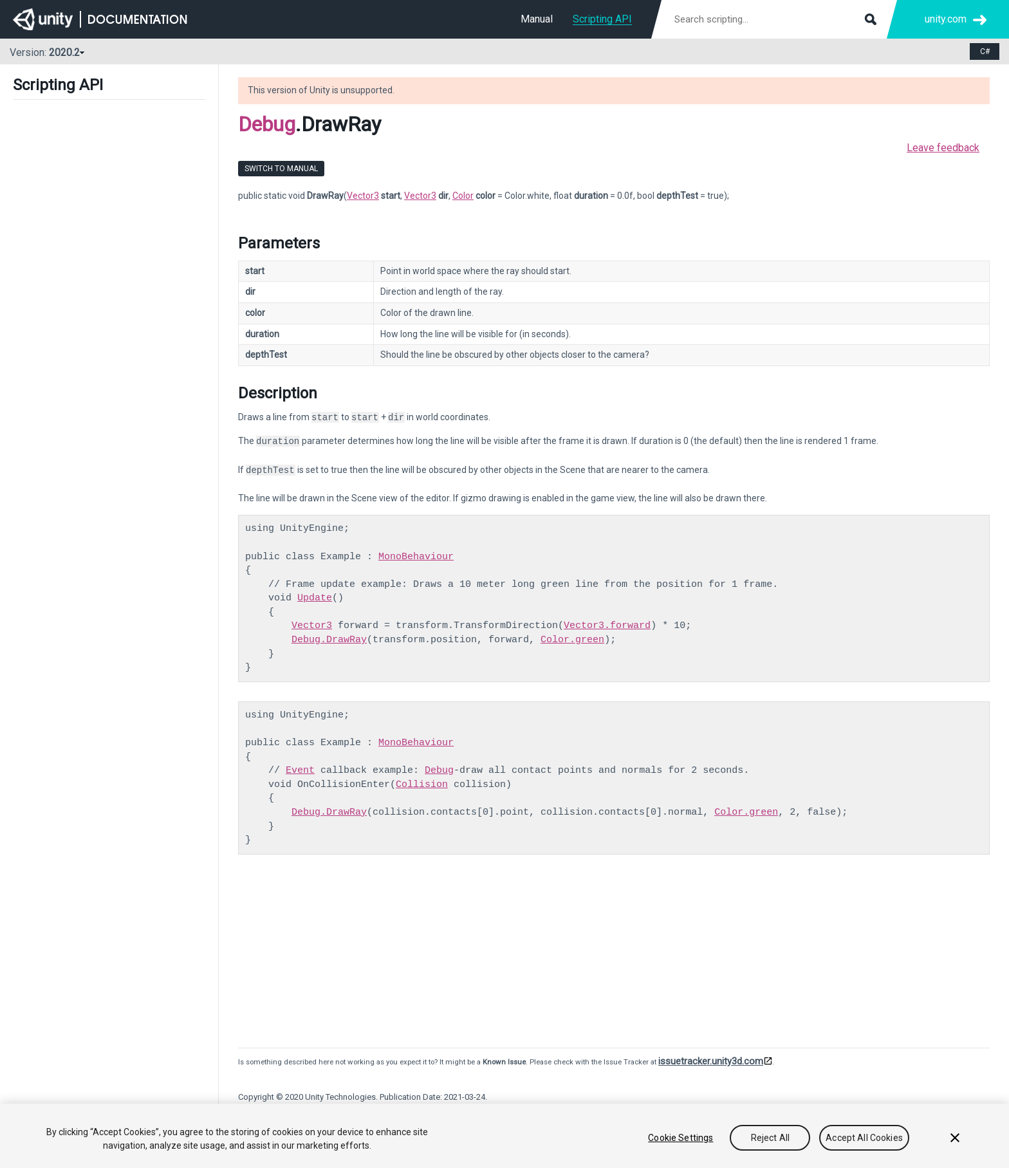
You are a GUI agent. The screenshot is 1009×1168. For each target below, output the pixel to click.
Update (314, 597)
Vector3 (363, 195)
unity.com (946, 19)
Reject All (770, 1138)
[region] (504, 1136)
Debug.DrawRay (329, 639)
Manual (537, 19)
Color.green (572, 639)
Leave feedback (943, 148)
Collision (422, 784)
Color (463, 195)
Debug (266, 124)
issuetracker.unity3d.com (710, 1061)
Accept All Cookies (864, 1138)
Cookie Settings (680, 1138)
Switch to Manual (281, 168)
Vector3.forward (607, 625)
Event (300, 770)
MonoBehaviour (416, 556)
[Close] (955, 1138)
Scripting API (602, 19)
